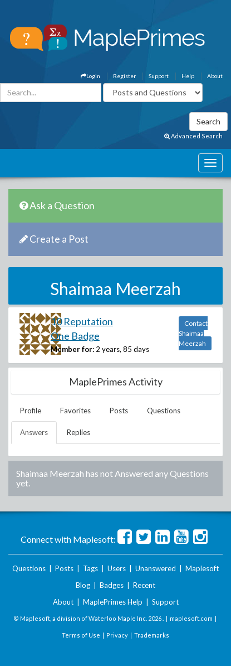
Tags (90, 568)
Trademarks (151, 635)
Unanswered (155, 568)
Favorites (75, 410)
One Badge (75, 336)
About (215, 76)
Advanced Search (193, 135)
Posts (119, 410)
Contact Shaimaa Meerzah (193, 333)
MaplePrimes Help (112, 601)
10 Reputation (82, 321)
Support (159, 76)
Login (90, 76)
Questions (163, 410)
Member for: (72, 349)
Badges (112, 585)
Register (124, 76)
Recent (144, 585)
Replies (78, 432)
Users (116, 568)
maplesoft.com (191, 618)
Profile (30, 410)
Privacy (117, 635)
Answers (34, 432)
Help (187, 76)
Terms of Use (81, 635)
